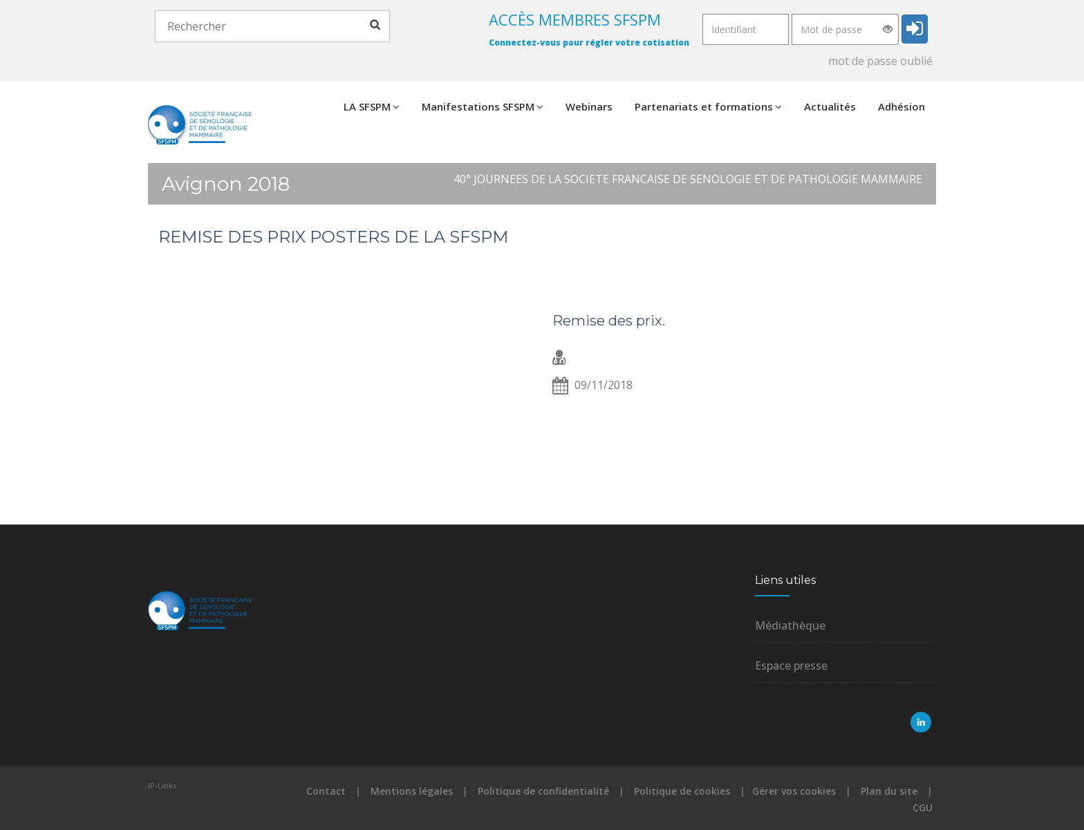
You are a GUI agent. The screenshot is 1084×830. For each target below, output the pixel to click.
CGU (923, 807)
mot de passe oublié (880, 60)
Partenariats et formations (708, 106)
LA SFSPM (372, 106)
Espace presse (791, 665)
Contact (326, 791)
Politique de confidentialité (543, 791)
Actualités (830, 106)
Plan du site (889, 791)
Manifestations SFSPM (482, 106)
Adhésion (901, 106)
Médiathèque (790, 625)
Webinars (589, 106)
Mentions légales (412, 791)
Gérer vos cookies (794, 791)
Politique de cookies (682, 791)
